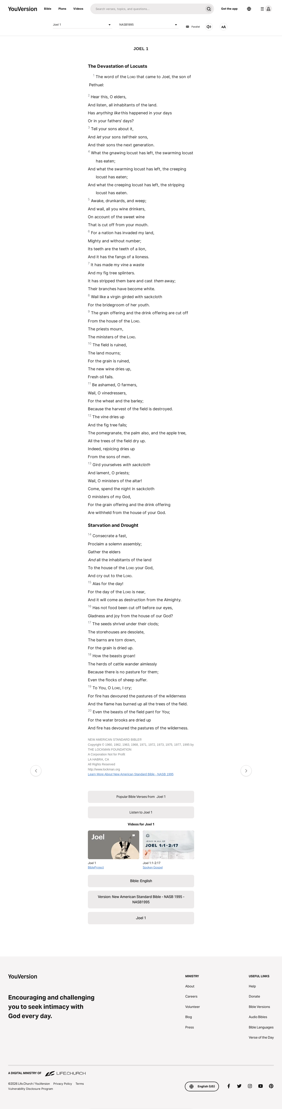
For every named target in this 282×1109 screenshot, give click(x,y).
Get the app (229, 8)
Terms (79, 1083)
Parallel (193, 26)
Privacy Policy (62, 1083)
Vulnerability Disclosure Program (30, 1088)
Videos (78, 8)
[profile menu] (265, 8)
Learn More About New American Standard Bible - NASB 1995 (131, 774)
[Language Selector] (249, 8)
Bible (47, 8)
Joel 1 (82, 24)
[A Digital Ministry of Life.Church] (141, 1071)
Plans (62, 8)
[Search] (146, 8)
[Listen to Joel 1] (209, 26)
